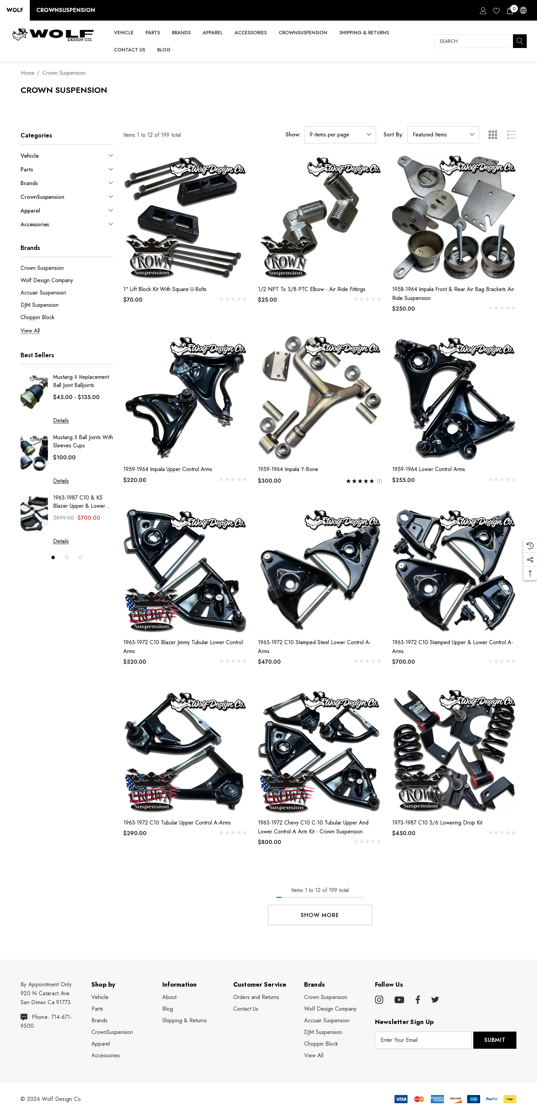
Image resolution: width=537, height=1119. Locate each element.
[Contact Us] (129, 49)
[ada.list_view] (511, 134)
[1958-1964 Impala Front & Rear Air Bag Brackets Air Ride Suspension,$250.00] (454, 217)
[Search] (520, 41)
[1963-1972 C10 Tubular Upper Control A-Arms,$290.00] (185, 751)
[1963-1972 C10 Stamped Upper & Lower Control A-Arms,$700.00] (454, 570)
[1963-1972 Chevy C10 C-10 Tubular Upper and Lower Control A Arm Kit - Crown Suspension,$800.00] (320, 751)
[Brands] (181, 33)
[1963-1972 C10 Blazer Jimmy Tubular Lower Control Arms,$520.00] (185, 570)
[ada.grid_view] (492, 134)
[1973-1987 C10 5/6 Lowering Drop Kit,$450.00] (454, 751)
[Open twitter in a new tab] (435, 1000)
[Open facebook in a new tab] (417, 1000)
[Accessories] (251, 33)
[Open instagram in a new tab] (379, 1000)
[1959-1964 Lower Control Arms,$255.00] (454, 398)
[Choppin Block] (321, 1044)
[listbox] (443, 134)
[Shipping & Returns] (364, 32)
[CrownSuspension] (303, 32)
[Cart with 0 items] (509, 10)
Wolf (15, 10)
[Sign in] (482, 10)
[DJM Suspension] (323, 1032)
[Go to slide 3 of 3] (80, 557)
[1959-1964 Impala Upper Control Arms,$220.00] (185, 398)
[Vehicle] (124, 33)
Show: (293, 134)
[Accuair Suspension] (327, 1020)
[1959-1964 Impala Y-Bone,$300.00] (320, 398)
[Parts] (153, 33)
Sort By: (393, 134)
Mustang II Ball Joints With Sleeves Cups (83, 441)
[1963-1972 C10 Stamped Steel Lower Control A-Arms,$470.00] (320, 570)
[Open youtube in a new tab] (399, 1000)
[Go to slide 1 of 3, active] (53, 557)
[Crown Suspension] (325, 997)
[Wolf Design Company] (330, 1009)
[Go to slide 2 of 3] (66, 557)
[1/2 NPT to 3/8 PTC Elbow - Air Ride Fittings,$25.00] (320, 217)
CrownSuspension (65, 10)
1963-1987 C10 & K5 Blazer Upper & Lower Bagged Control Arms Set (83, 502)
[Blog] (163, 49)
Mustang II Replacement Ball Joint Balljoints (81, 381)
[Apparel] (213, 33)
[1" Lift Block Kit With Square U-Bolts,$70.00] (185, 217)
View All (313, 1055)
